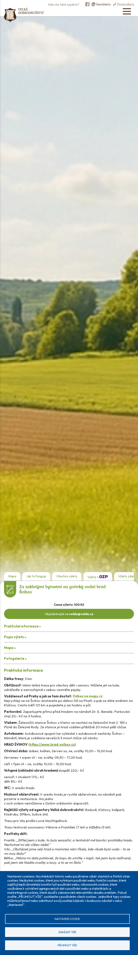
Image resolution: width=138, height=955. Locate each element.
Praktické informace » (22, 626)
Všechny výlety (66, 576)
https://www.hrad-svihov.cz (52, 744)
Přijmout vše (67, 945)
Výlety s (97, 576)
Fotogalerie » (15, 658)
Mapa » (10, 648)
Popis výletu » (15, 637)
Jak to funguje (36, 576)
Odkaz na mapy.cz (88, 696)
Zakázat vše (67, 932)
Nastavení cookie (67, 919)
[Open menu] (127, 11)
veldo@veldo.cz (81, 614)
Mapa (12, 576)
